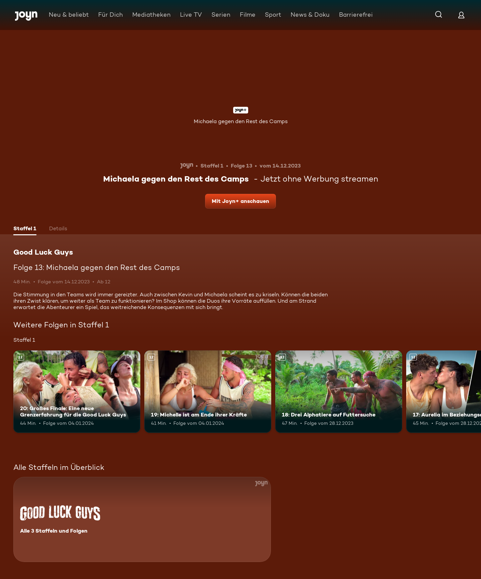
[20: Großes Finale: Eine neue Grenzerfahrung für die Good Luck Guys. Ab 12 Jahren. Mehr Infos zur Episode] (76, 391)
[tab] (25, 229)
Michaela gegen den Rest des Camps (241, 121)
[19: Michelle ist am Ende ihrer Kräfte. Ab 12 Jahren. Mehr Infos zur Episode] (207, 391)
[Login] (461, 15)
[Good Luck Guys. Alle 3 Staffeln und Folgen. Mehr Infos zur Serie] (142, 519)
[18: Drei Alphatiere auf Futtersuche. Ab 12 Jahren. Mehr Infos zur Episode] (338, 391)
